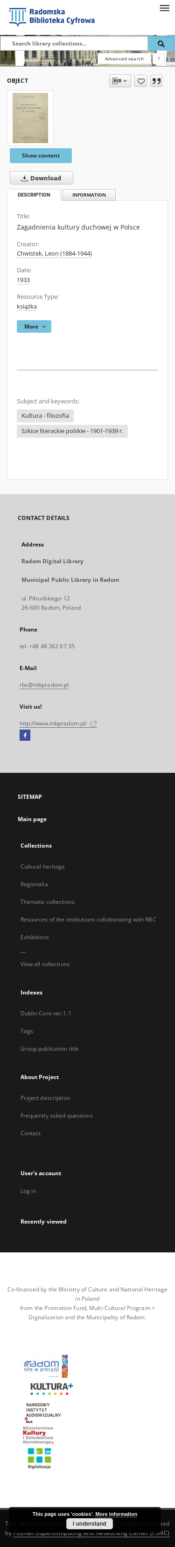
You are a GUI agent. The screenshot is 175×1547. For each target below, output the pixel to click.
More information (116, 1514)
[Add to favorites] (140, 81)
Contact (31, 1133)
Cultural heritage (43, 866)
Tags (27, 1031)
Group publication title (50, 1049)
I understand (89, 1524)
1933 (23, 280)
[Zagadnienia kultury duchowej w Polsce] (30, 118)
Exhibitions (35, 937)
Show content (41, 155)
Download (39, 178)
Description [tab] (34, 195)
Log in (28, 1191)
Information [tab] (89, 195)
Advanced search (124, 58)
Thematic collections (48, 902)
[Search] (161, 43)
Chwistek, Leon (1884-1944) (54, 253)
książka (27, 306)
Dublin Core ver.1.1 (46, 1013)
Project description (45, 1098)
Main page (32, 819)
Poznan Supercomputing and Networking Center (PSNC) (92, 1533)
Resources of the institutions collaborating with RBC (88, 919)
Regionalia (34, 884)
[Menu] (164, 7)
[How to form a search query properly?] (159, 58)
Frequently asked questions (57, 1115)
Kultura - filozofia (45, 416)
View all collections (45, 964)
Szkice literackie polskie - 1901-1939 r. (72, 431)
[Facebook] (25, 735)
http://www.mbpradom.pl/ (59, 723)
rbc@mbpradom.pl (44, 685)
